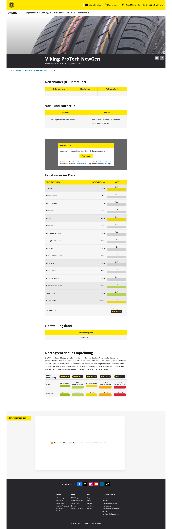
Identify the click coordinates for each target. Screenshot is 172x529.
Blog (88, 498)
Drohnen (74, 506)
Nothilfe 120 (84, 13)
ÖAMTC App (75, 498)
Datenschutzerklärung (83, 164)
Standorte (59, 13)
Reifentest (27, 70)
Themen (71, 13)
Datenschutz (106, 506)
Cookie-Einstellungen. (104, 164)
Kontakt (89, 508)
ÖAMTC (11, 70)
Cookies (105, 511)
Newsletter (90, 506)
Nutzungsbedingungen (109, 503)
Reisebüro (59, 511)
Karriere (89, 503)
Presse (89, 500)
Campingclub (60, 503)
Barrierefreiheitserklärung (110, 514)
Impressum (106, 498)
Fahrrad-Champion (77, 508)
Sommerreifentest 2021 (44, 70)
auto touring (60, 498)
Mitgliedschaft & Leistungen (38, 13)
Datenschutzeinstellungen (111, 508)
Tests (18, 70)
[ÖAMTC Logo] (11, 5)
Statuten (105, 500)
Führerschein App (77, 500)
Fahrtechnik (59, 500)
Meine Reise (75, 503)
